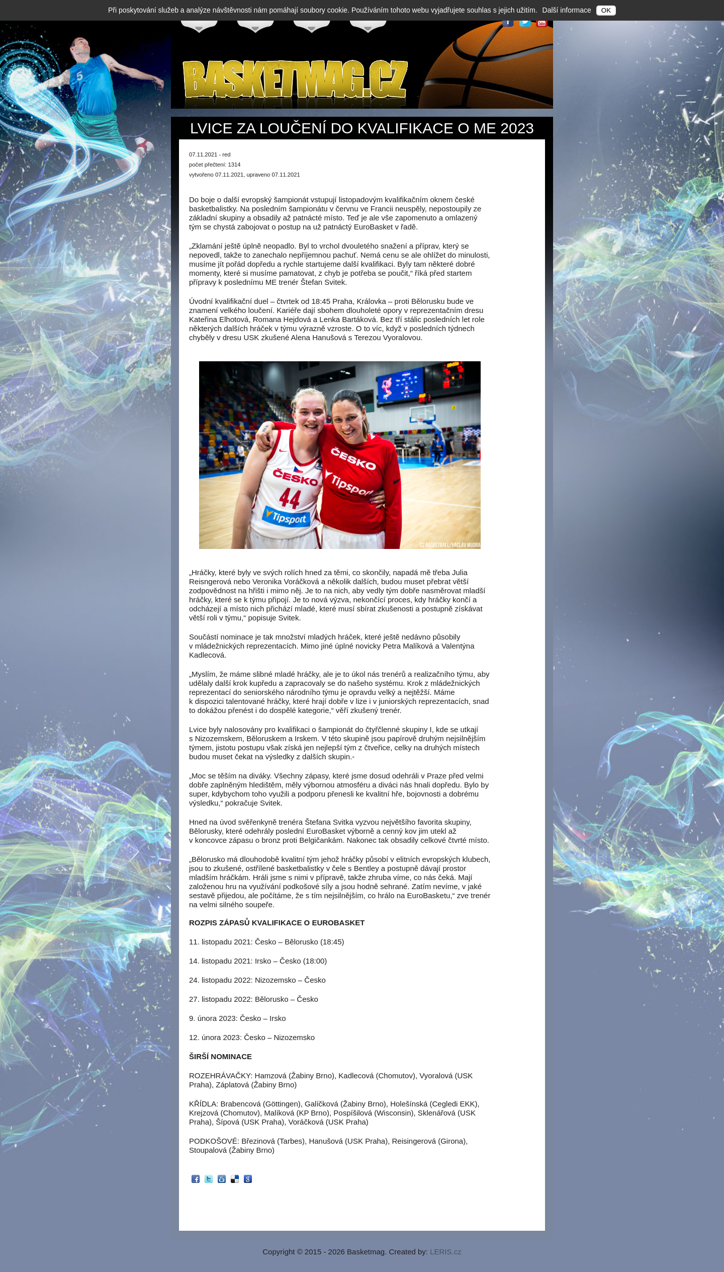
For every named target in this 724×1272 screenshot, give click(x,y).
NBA (312, 20)
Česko (199, 20)
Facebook (508, 21)
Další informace (566, 10)
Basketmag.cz (296, 82)
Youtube (542, 21)
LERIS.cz (446, 1251)
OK (606, 10)
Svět (368, 20)
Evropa (255, 20)
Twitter (525, 21)
